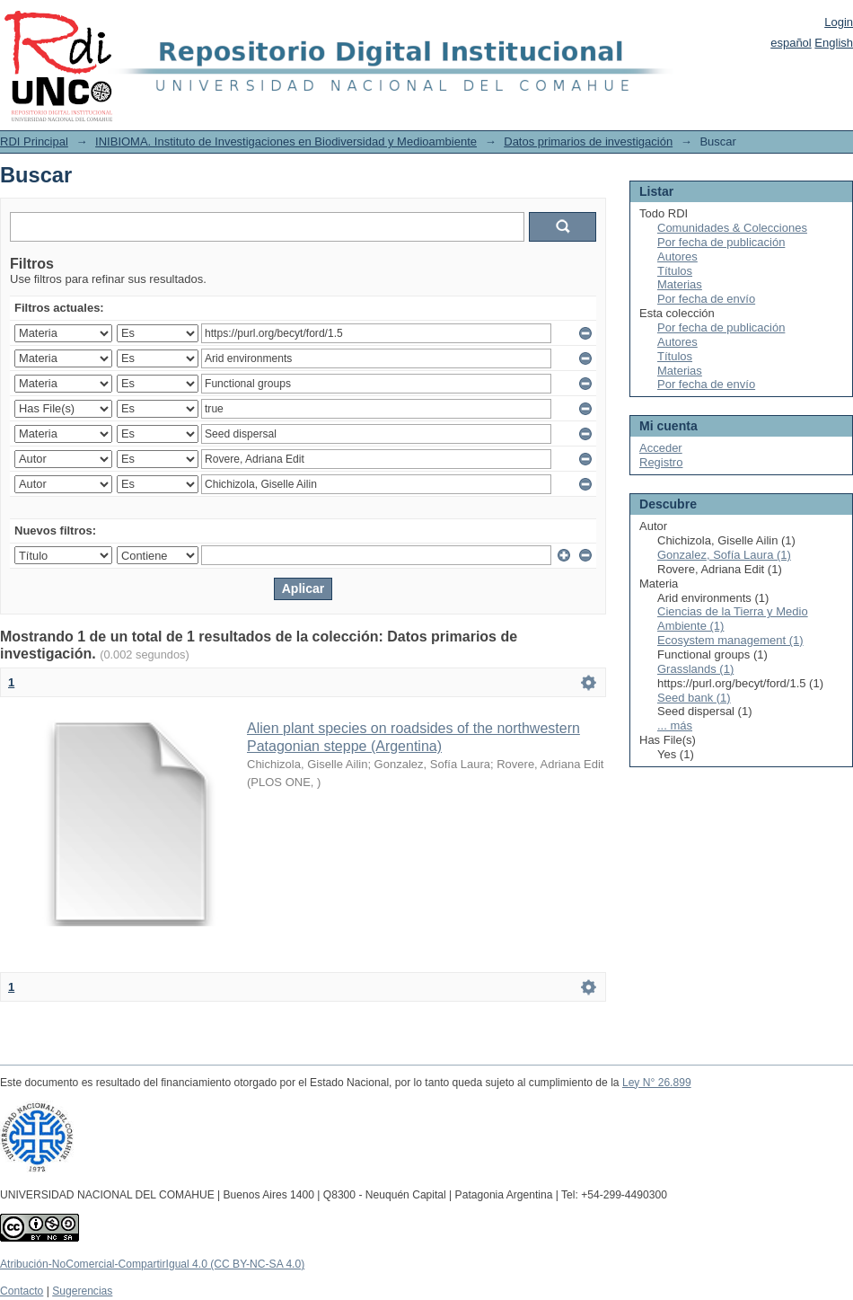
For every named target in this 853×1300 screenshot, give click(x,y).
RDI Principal (34, 141)
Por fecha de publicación (721, 242)
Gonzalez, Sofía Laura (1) (724, 555)
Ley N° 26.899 (656, 1082)
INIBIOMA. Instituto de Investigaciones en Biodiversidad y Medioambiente (286, 141)
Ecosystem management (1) (730, 640)
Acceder (660, 448)
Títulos (674, 271)
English (833, 42)
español (791, 42)
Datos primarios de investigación (588, 141)
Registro (660, 462)
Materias (679, 284)
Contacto (21, 1291)
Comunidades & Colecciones (732, 227)
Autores (677, 256)
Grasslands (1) (695, 669)
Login (838, 22)
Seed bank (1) (694, 697)
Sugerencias (82, 1291)
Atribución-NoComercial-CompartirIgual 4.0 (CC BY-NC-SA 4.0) (152, 1264)
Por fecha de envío (706, 298)
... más (674, 725)
